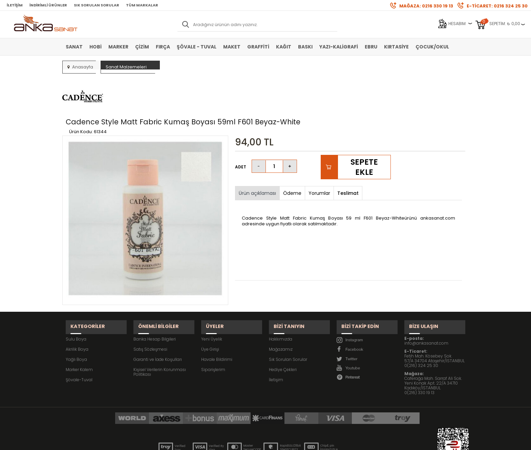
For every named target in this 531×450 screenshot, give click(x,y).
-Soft (228, 441)
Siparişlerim (213, 331)
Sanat (74, 46)
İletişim (15, 5)
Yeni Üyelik (211, 301)
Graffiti (258, 46)
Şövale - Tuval (196, 46)
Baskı (305, 46)
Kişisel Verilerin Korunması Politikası (159, 334)
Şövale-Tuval (79, 342)
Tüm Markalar (142, 5)
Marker (118, 46)
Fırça (163, 46)
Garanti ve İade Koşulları (157, 321)
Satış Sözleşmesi (150, 311)
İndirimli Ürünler (48, 5)
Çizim (142, 46)
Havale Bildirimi (216, 321)
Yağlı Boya (76, 321)
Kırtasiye (396, 46)
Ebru (371, 46)
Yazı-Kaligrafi (338, 46)
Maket (231, 46)
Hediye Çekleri (283, 331)
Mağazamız (281, 311)
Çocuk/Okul (432, 46)
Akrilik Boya (77, 311)
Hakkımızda (280, 301)
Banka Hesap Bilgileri (154, 301)
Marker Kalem (79, 331)
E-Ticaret (245, 441)
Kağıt (283, 46)
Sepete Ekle (364, 135)
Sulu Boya (76, 301)
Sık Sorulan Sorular (96, 5)
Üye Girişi (210, 311)
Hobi (95, 46)
